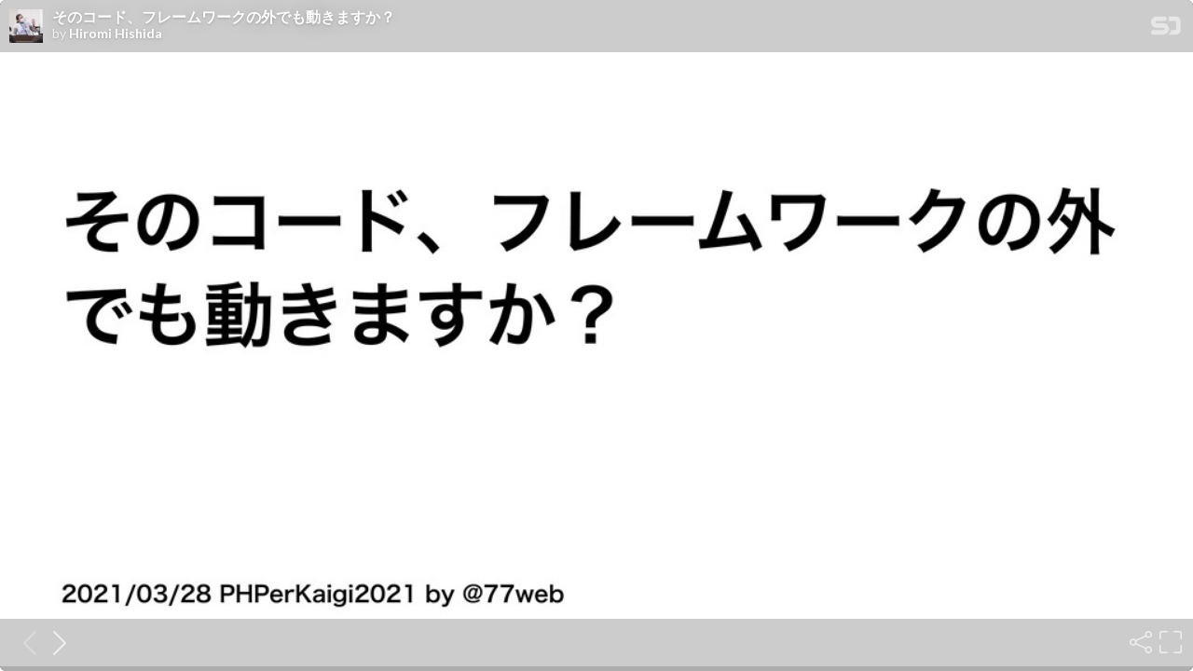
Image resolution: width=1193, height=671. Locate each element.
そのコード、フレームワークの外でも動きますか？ (223, 16)
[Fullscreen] (1169, 642)
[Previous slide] (24, 642)
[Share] (1139, 642)
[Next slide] (54, 642)
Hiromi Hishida (115, 33)
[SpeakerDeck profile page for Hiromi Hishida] (26, 27)
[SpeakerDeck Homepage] (1166, 29)
